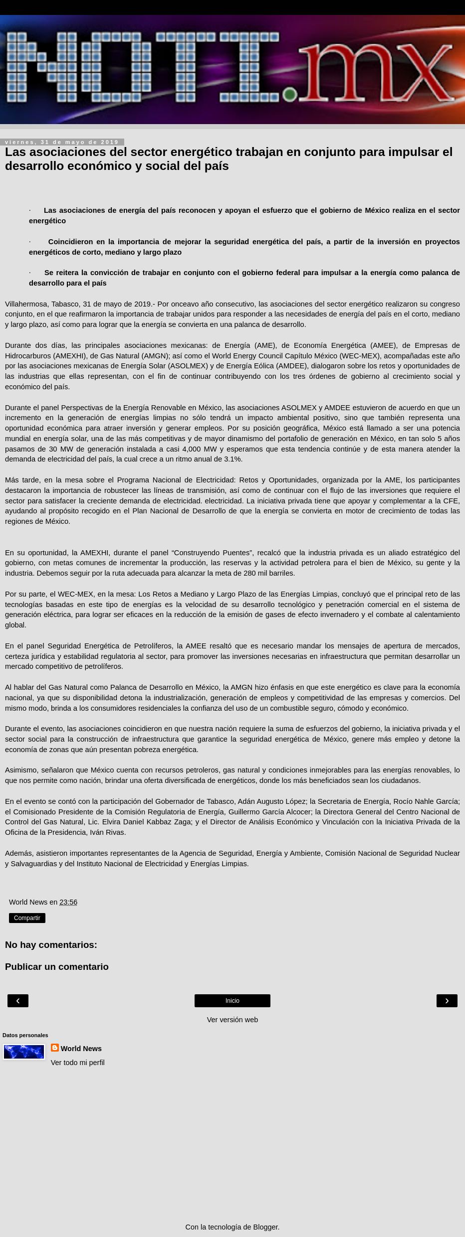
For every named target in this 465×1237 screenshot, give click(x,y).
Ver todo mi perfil (78, 1063)
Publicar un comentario (57, 966)
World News (81, 1049)
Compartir (27, 918)
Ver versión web (232, 1020)
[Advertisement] (232, 1145)
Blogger (265, 1227)
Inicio (232, 1000)
